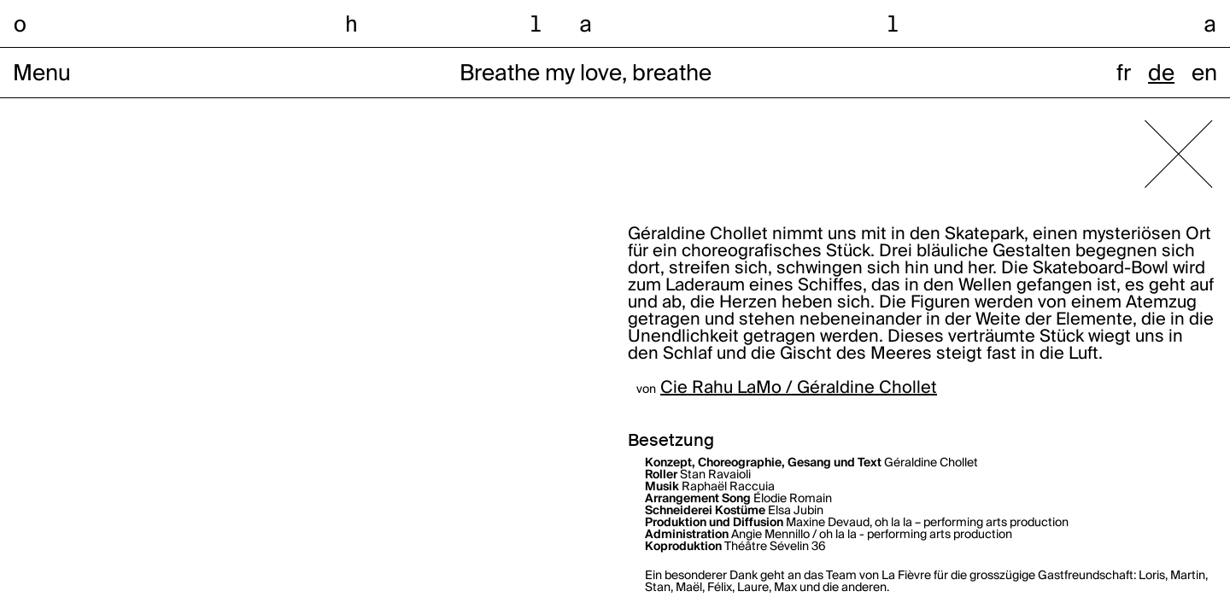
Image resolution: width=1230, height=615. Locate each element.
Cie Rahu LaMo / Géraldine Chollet (798, 388)
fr (1123, 74)
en (1204, 74)
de (1161, 74)
